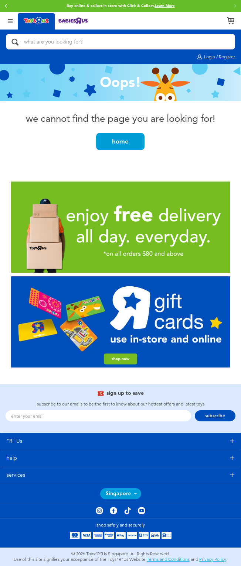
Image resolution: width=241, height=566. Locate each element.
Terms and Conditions (168, 559)
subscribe (215, 415)
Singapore (118, 493)
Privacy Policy (212, 559)
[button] (6, 6)
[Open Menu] (10, 20)
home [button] (120, 141)
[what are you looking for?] (120, 41)
